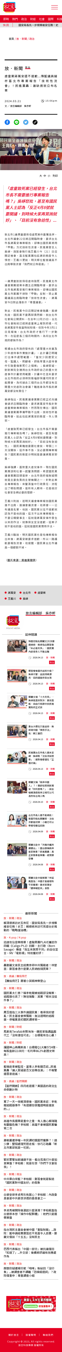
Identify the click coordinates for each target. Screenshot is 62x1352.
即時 (6, 19)
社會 (42, 19)
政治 (24, 19)
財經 (33, 19)
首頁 (11, 39)
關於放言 (13, 1334)
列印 (55, 176)
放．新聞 (21, 39)
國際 (51, 19)
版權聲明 (31, 1334)
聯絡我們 (48, 1334)
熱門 (15, 19)
